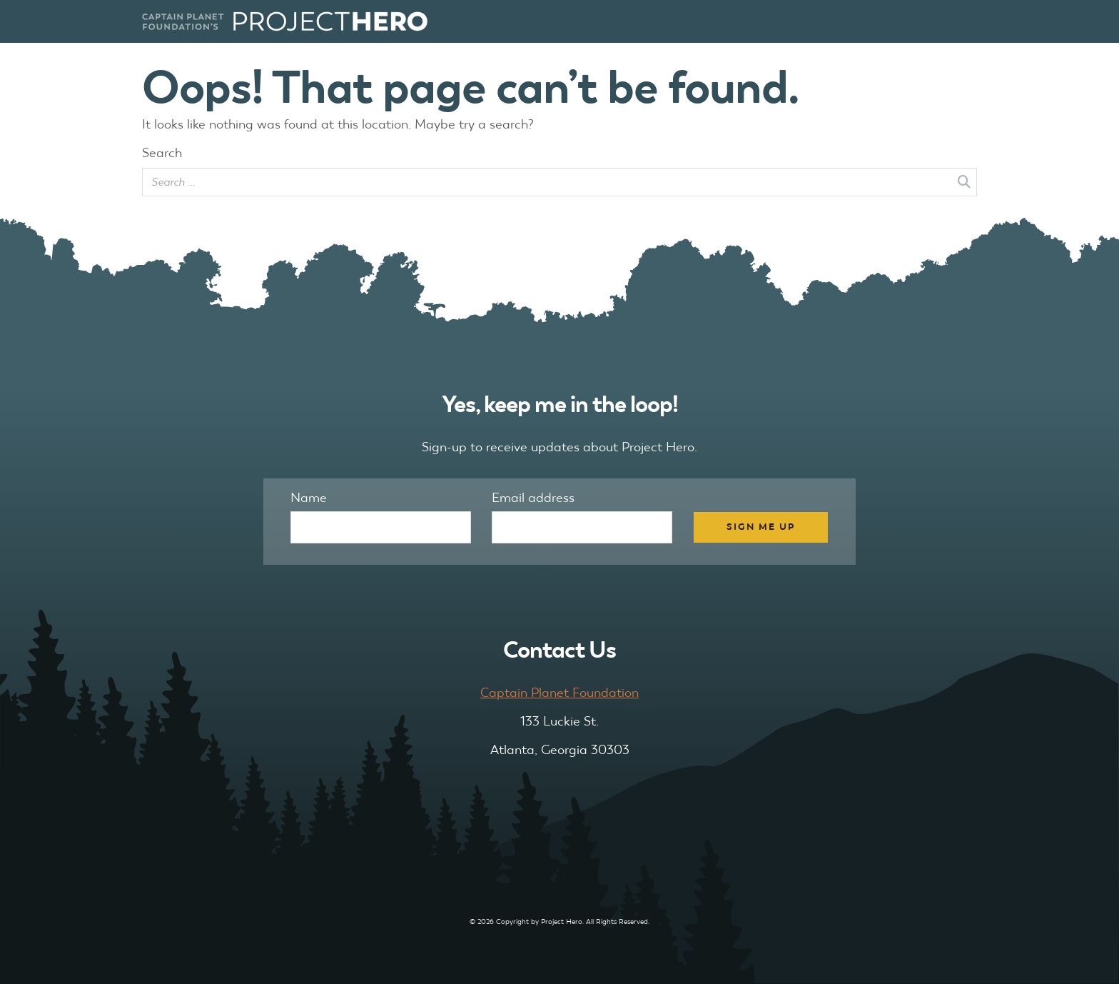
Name (308, 497)
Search (162, 152)
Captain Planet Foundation (559, 692)
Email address (533, 497)
